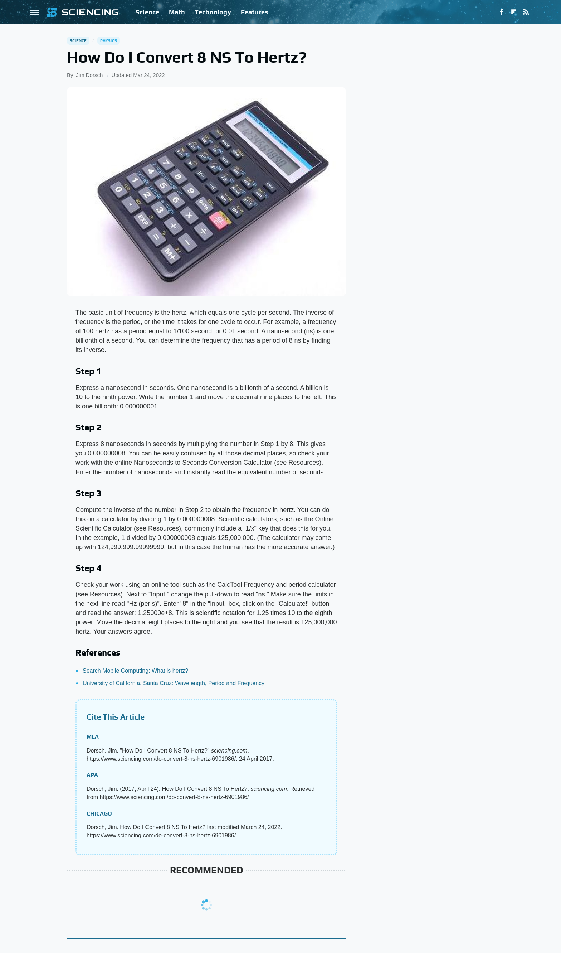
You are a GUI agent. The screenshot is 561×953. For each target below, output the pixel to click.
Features (254, 12)
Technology (213, 12)
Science (147, 12)
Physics (108, 40)
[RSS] (526, 12)
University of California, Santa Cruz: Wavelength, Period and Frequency (173, 683)
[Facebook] (502, 12)
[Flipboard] (514, 12)
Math (177, 12)
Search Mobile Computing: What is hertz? (135, 671)
